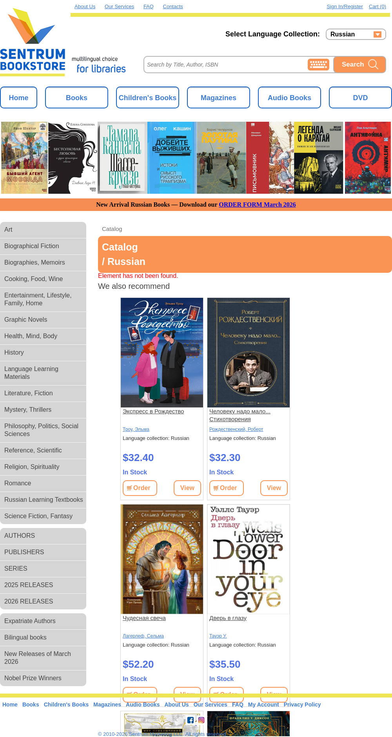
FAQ (148, 6)
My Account (263, 704)
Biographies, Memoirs (34, 262)
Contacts (173, 6)
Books (76, 98)
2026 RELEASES (28, 601)
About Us (84, 6)
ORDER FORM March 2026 (257, 204)
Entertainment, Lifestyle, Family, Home (38, 299)
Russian (342, 34)
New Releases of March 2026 (37, 658)
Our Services (119, 6)
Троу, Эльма (136, 429)
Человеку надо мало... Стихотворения (239, 415)
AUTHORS (19, 535)
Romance (17, 483)
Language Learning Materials (31, 373)
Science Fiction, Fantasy (38, 516)
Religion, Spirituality (32, 466)
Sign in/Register (345, 6)
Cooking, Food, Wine (33, 279)
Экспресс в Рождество (153, 411)
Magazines (218, 98)
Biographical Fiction (31, 246)
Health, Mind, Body (30, 336)
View (187, 488)
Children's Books (147, 98)
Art (8, 229)
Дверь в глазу (228, 617)
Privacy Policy (302, 704)
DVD (360, 98)
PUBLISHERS (24, 552)
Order (142, 488)
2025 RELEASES (28, 585)
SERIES (15, 568)
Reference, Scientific (33, 450)
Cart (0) (377, 6)
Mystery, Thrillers (27, 409)
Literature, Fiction (28, 393)
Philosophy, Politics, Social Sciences (41, 430)
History (14, 352)
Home (18, 98)
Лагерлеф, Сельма (143, 636)
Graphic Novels (25, 319)
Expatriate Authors (30, 621)
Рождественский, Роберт (236, 429)
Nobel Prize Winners (33, 678)
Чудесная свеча (144, 617)
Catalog (112, 228)
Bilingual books (25, 637)
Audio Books (289, 98)
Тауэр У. (218, 636)
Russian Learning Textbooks (43, 499)
